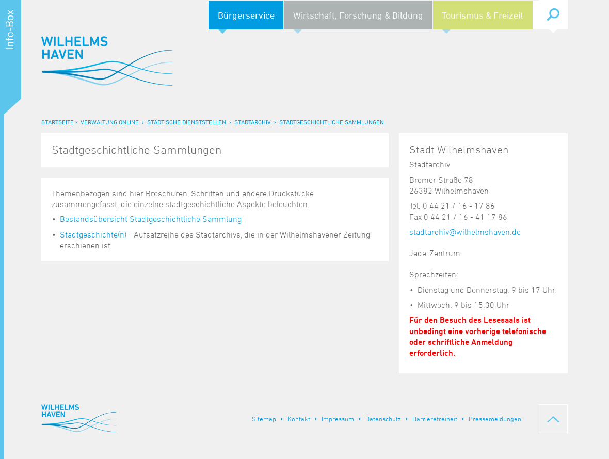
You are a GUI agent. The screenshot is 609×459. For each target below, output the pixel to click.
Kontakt (298, 419)
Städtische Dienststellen (186, 121)
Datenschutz (383, 419)
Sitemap (264, 419)
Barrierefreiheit (434, 419)
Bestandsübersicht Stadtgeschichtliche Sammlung (151, 219)
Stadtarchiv (252, 121)
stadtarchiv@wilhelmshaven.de (465, 231)
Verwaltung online (110, 121)
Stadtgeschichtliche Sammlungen (331, 121)
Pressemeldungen (495, 419)
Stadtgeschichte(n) (93, 234)
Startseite (57, 121)
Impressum (338, 419)
